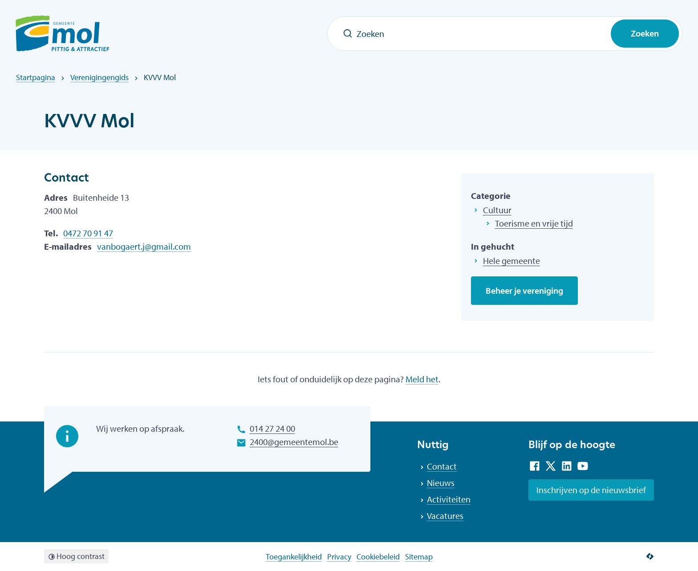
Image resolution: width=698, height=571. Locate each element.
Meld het (422, 379)
